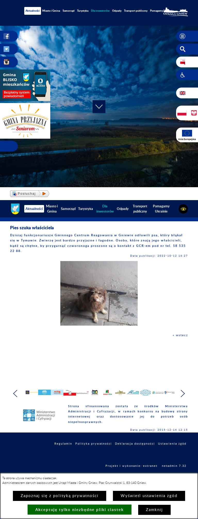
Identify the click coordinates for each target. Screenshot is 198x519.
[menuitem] (100, 10)
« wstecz (180, 335)
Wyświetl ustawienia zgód (149, 496)
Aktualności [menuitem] (33, 10)
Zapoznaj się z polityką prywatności (59, 496)
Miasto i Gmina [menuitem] (51, 10)
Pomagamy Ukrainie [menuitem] (162, 10)
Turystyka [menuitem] (82, 10)
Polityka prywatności (93, 454)
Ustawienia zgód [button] (172, 454)
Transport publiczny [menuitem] (135, 10)
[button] (187, 36)
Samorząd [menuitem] (69, 10)
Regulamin (63, 454)
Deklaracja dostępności (135, 454)
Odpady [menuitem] (116, 10)
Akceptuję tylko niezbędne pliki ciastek (79, 509)
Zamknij (154, 510)
